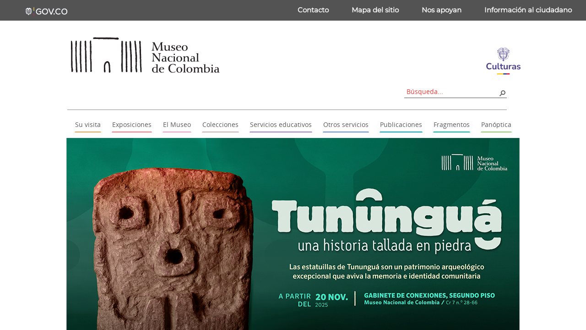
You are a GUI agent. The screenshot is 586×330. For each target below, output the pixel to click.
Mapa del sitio (375, 10)
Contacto (313, 10)
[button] (502, 92)
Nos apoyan (441, 10)
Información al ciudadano (528, 10)
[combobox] (452, 91)
